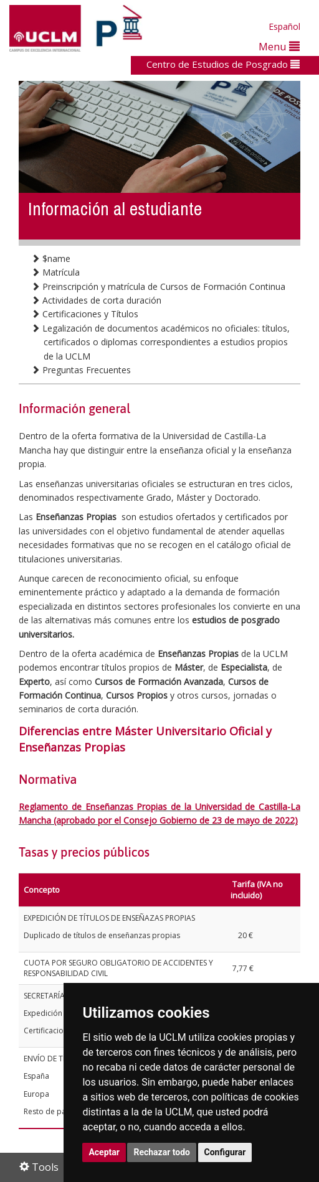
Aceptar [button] (104, 1152)
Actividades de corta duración (96, 300)
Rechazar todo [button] (161, 1152)
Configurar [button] (225, 1152)
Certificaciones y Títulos (84, 314)
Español (284, 26)
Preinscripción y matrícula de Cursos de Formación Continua (158, 286)
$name (50, 258)
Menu (279, 46)
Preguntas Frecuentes (81, 370)
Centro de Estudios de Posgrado (223, 64)
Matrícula (55, 272)
